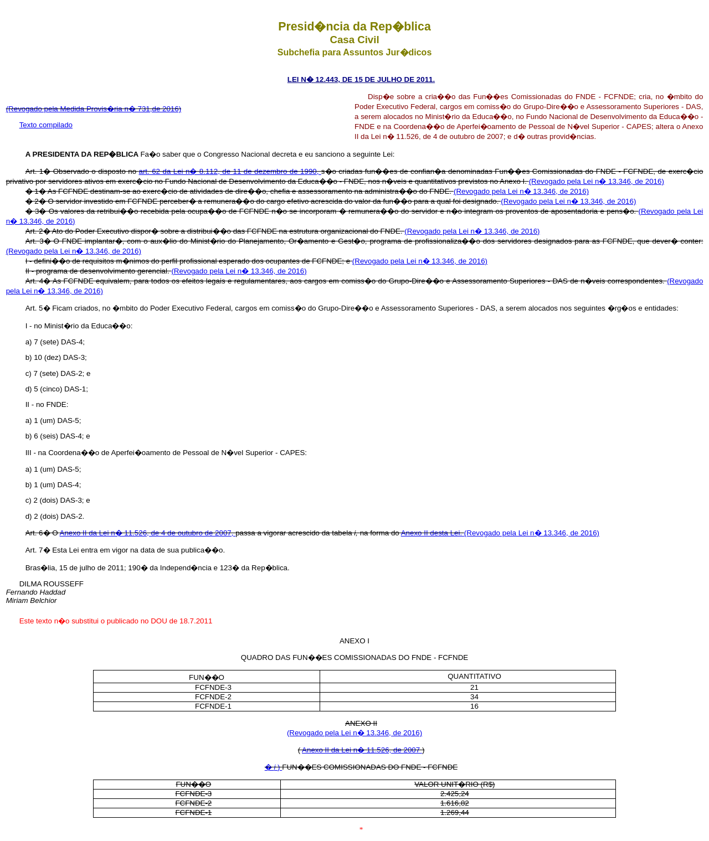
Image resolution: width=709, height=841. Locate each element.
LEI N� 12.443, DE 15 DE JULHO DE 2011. (361, 79)
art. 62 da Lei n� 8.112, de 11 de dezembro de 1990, (230, 171)
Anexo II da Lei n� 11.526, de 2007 (362, 750)
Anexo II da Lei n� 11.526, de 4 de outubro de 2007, (148, 533)
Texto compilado (46, 125)
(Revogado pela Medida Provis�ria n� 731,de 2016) (93, 109)
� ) (273, 767)
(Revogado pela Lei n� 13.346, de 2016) (596, 181)
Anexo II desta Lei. (432, 533)
